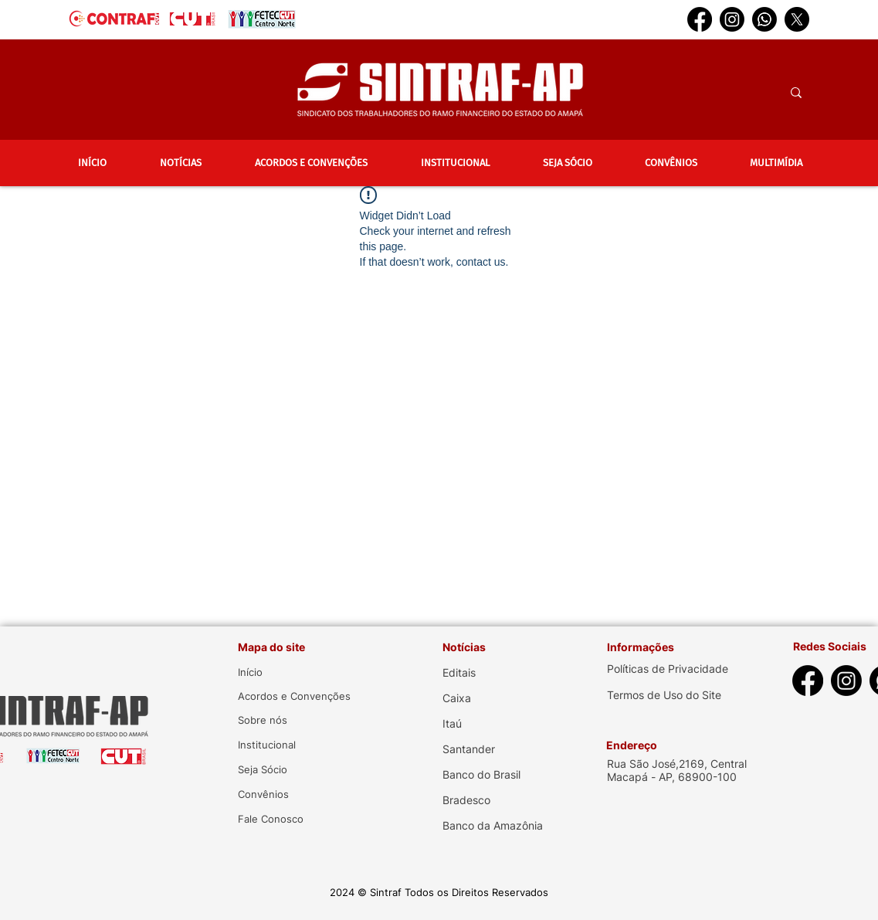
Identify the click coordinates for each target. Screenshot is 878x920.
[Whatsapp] (764, 19)
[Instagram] (732, 19)
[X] (797, 19)
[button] (181, 163)
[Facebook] (699, 19)
